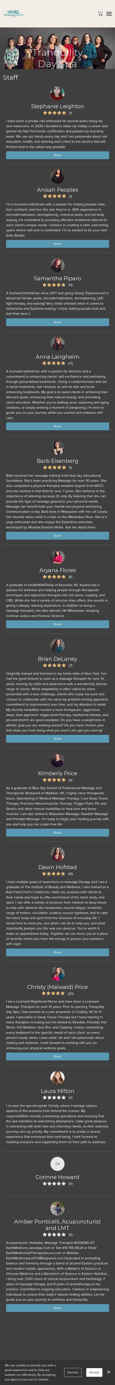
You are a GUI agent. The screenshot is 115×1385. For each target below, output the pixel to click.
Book (57, 155)
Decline (73, 1372)
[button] (100, 13)
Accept (94, 1372)
